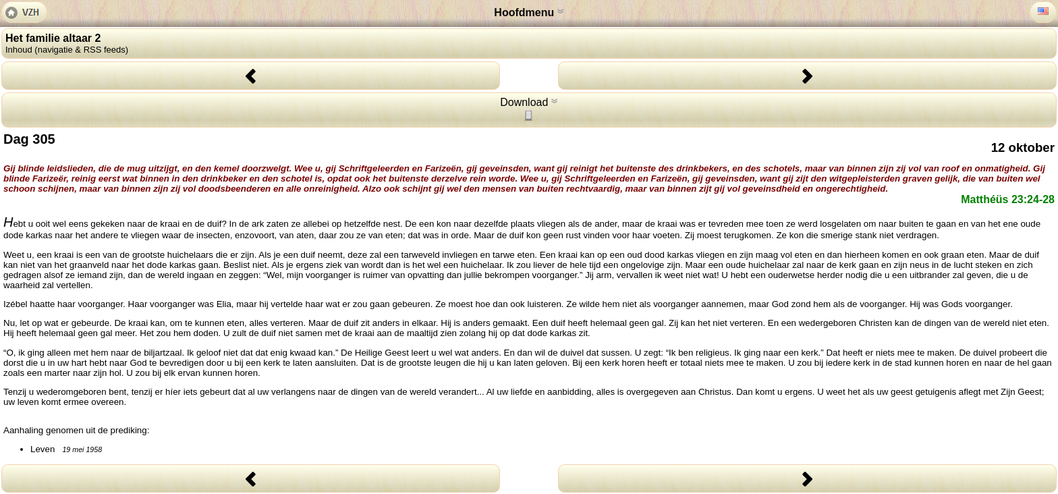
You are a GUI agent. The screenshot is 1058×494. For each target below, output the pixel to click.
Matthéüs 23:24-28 (1008, 199)
